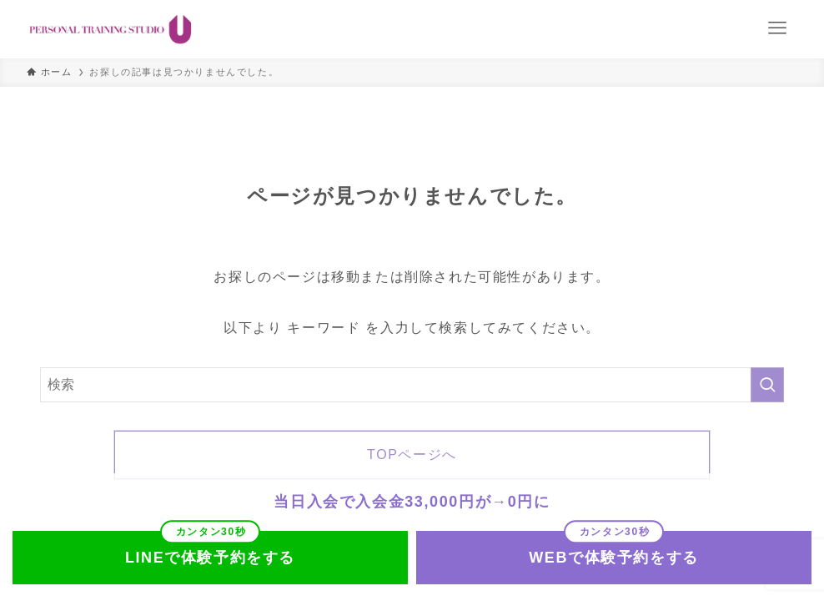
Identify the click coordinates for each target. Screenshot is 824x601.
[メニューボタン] (777, 28)
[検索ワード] (412, 384)
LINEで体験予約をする (210, 557)
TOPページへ (412, 454)
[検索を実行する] (767, 384)
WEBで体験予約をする (614, 557)
